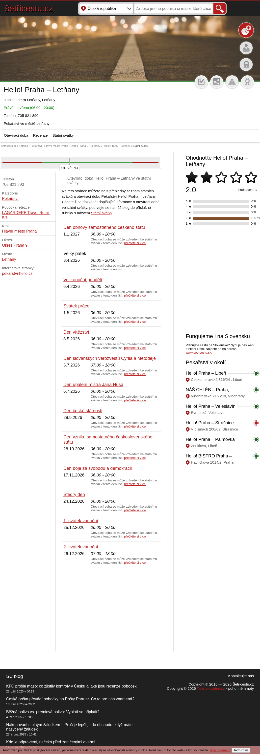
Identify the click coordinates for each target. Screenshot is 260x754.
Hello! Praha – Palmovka (210, 439)
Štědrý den (74, 494)
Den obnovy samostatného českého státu (104, 227)
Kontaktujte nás (241, 676)
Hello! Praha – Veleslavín (210, 406)
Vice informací (220, 750)
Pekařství (36, 145)
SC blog (14, 676)
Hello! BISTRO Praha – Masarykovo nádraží (209, 458)
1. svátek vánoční (80, 520)
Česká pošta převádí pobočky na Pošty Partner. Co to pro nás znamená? (70, 699)
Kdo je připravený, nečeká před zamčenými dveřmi (50, 742)
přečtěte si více (135, 243)
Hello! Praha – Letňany (116, 145)
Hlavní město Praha (56, 145)
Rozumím (241, 750)
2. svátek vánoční (80, 546)
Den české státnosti (82, 410)
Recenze (40, 135)
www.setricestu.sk (198, 352)
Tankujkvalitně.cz (211, 688)
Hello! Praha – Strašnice (210, 422)
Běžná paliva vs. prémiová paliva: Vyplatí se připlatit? (52, 712)
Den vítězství (76, 332)
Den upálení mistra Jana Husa (93, 384)
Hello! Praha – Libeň (206, 373)
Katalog (23, 145)
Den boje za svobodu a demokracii (97, 468)
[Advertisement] (111, 608)
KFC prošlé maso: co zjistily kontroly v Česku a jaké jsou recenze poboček (71, 686)
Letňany (95, 145)
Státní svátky (63, 135)
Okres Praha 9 (79, 145)
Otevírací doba (16, 135)
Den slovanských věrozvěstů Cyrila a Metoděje (109, 358)
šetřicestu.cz (29, 8)
